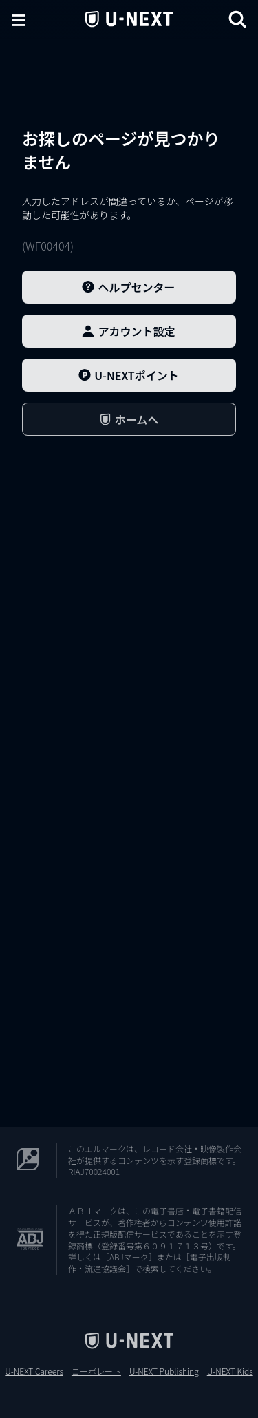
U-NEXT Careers (34, 1371)
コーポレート (96, 1371)
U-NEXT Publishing (164, 1371)
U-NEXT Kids (230, 1371)
